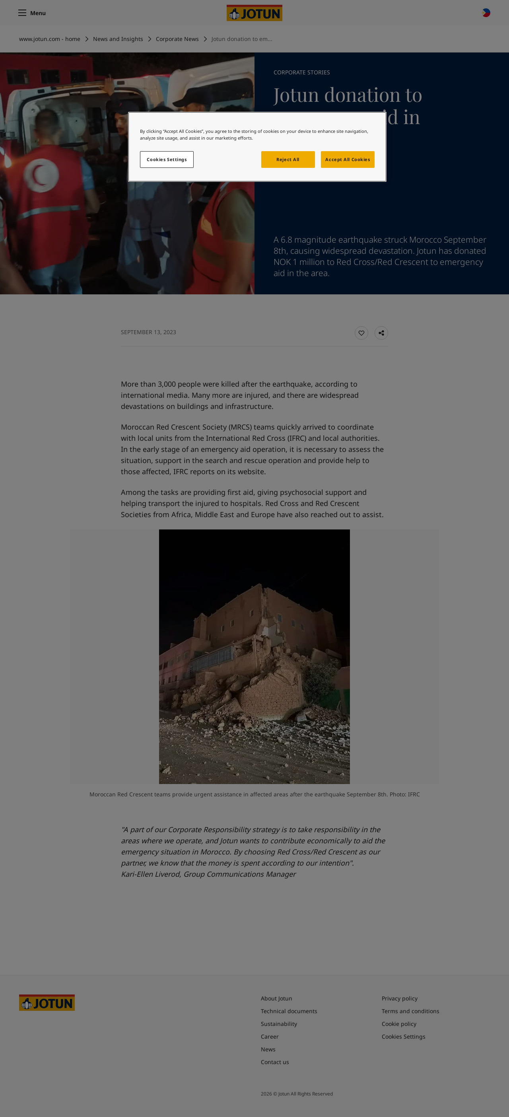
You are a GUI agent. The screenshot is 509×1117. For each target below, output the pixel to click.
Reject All (287, 159)
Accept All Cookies (347, 159)
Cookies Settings (167, 159)
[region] (257, 147)
